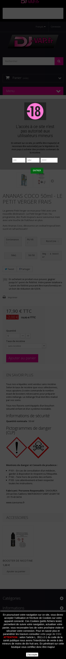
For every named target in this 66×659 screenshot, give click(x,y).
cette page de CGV (50, 634)
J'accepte (32, 654)
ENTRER (37, 170)
